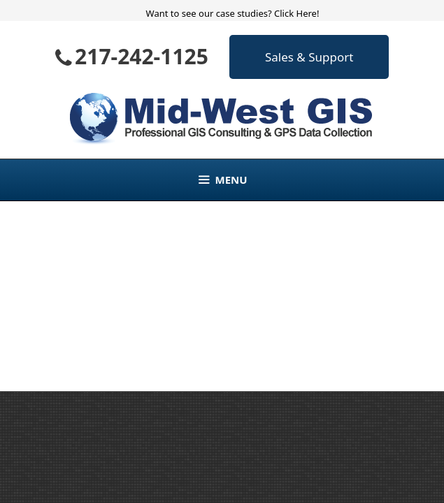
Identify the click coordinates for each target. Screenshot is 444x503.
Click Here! (296, 13)
